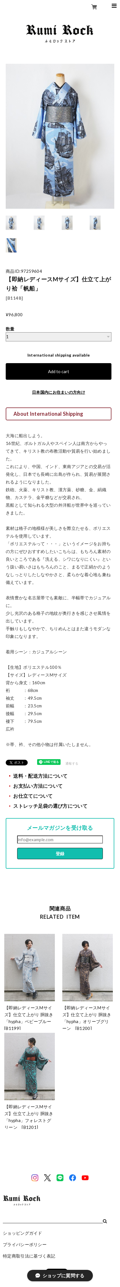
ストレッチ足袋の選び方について (50, 806)
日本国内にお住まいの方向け (58, 392)
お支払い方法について (38, 786)
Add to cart (58, 371)
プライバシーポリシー (25, 1244)
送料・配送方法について (40, 776)
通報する (71, 763)
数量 (10, 328)
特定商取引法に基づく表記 (29, 1255)
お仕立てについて (33, 796)
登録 (60, 853)
